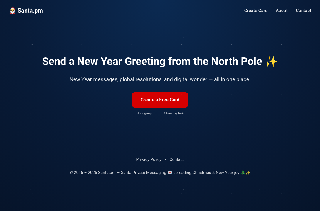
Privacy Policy (148, 159)
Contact (303, 10)
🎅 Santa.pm (26, 10)
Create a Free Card (160, 100)
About (281, 10)
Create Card (255, 10)
